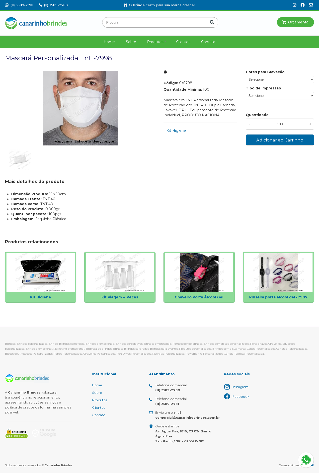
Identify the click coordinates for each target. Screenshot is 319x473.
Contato (208, 42)
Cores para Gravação (265, 72)
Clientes (183, 42)
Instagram (240, 387)
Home (109, 42)
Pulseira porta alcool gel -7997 (278, 297)
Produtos (155, 42)
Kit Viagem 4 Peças (119, 297)
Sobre (131, 42)
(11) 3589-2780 (53, 5)
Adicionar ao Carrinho (279, 139)
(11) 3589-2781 (19, 5)
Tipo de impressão (263, 88)
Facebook (241, 397)
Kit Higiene (176, 130)
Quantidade (257, 115)
